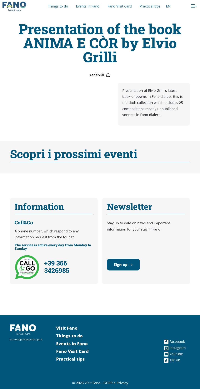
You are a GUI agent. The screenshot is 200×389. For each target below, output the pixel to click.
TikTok (172, 360)
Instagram (175, 347)
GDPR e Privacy (115, 383)
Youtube (173, 354)
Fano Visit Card (120, 6)
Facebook (174, 341)
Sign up (123, 264)
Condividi (100, 75)
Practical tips (150, 6)
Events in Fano (87, 6)
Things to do (58, 6)
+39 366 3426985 (56, 267)
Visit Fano (67, 328)
